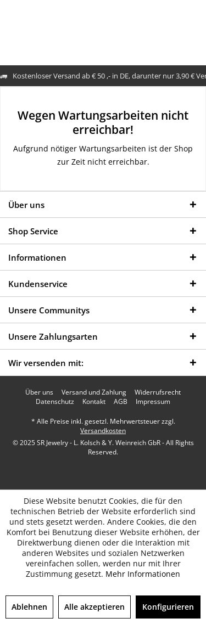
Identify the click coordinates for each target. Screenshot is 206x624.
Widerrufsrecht (158, 392)
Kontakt (93, 401)
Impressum (153, 401)
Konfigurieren (168, 606)
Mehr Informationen (142, 574)
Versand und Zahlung (94, 392)
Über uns (39, 392)
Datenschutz (55, 401)
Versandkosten (103, 430)
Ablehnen (29, 606)
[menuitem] (39, 392)
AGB (120, 401)
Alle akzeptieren (94, 606)
